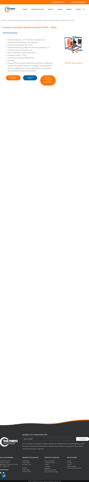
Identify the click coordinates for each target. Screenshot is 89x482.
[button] (84, 11)
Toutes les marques (50, 462)
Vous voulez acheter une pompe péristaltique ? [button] (48, 80)
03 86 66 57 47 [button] (30, 78)
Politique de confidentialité (74, 468)
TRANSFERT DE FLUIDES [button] (38, 11)
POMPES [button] (25, 11)
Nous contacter (79, 2)
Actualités (69, 462)
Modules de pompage (50, 470)
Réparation (47, 468)
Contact (69, 464)
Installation (47, 466)
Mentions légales (71, 466)
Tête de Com (57, 481)
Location (47, 464)
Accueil (3, 20)
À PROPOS (78, 11)
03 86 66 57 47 (58, 2)
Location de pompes (13, 20)
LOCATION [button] (60, 11)
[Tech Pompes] (8, 11)
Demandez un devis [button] (13, 78)
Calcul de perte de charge (51, 471)
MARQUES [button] (51, 11)
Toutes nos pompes (50, 460)
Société (69, 460)
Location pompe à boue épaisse (31, 20)
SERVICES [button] (69, 11)
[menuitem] (55, 2)
